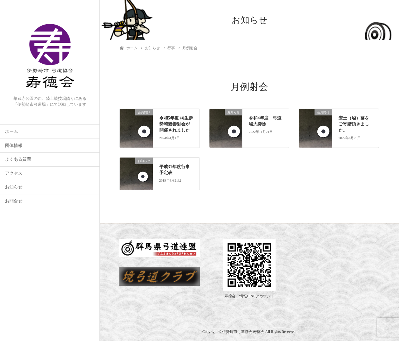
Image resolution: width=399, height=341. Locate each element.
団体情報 (13, 145)
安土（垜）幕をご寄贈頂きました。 (354, 124)
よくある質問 (18, 159)
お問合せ (13, 201)
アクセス (13, 173)
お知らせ (13, 187)
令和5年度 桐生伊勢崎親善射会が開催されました (176, 124)
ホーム (11, 131)
